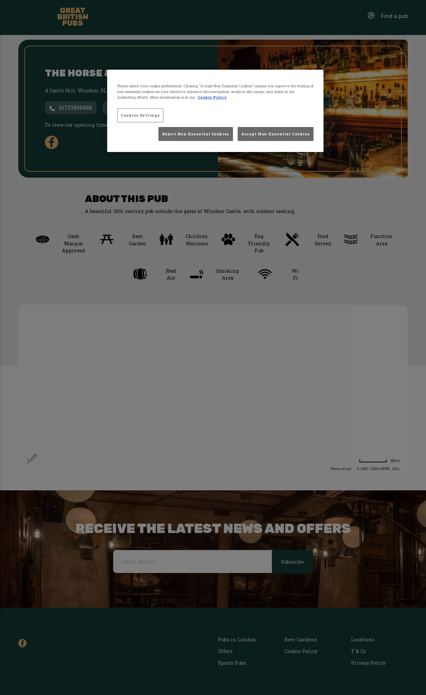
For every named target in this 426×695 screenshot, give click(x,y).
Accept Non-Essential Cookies (275, 133)
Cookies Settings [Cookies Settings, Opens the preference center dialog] (140, 115)
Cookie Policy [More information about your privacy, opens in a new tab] (212, 97)
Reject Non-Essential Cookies (195, 133)
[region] (215, 111)
